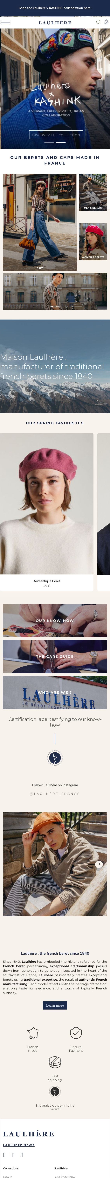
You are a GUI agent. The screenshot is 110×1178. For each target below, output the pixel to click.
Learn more (55, 1005)
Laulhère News (19, 1145)
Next (99, 864)
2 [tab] (61, 142)
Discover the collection (55, 135)
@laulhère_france (55, 794)
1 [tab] (49, 142)
